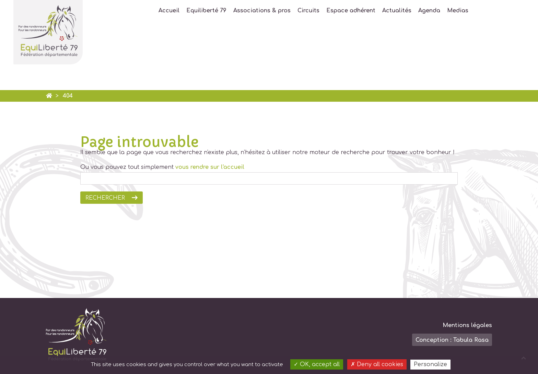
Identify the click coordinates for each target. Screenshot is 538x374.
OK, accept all (317, 364)
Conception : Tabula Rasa (452, 340)
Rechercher (105, 198)
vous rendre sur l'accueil (209, 167)
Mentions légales (467, 325)
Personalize (430, 364)
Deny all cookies (377, 364)
